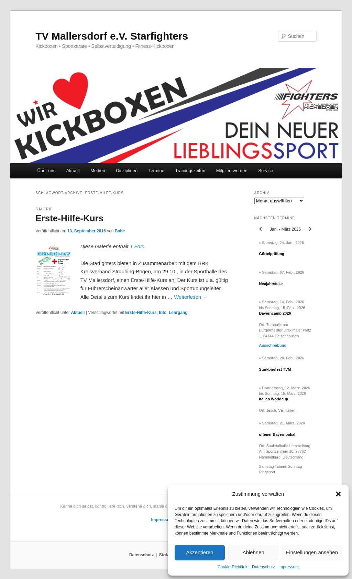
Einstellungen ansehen (312, 552)
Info (162, 312)
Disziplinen (127, 170)
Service (265, 170)
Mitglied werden (232, 170)
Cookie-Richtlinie (233, 567)
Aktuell (73, 170)
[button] (338, 494)
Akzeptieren (199, 552)
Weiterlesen (191, 297)
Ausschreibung (272, 345)
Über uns (46, 170)
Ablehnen (253, 552)
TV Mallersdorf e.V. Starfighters (111, 36)
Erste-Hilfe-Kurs (69, 218)
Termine (156, 170)
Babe (120, 231)
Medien (97, 170)
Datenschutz (263, 567)
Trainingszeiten (190, 170)
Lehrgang (178, 312)
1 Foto (137, 246)
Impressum (288, 567)
